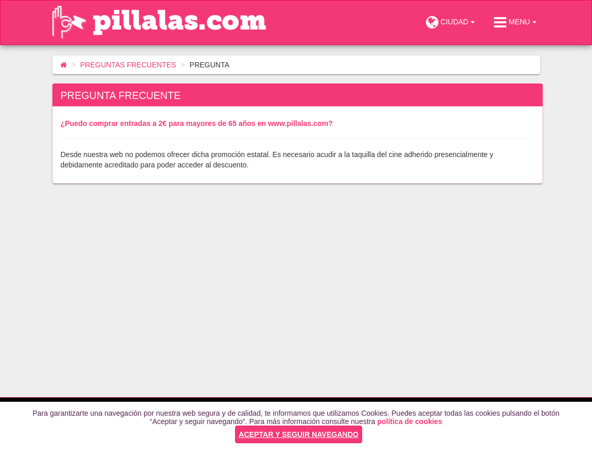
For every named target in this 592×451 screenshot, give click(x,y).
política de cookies (409, 421)
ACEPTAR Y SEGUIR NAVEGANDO (299, 434)
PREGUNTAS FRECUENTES (128, 65)
